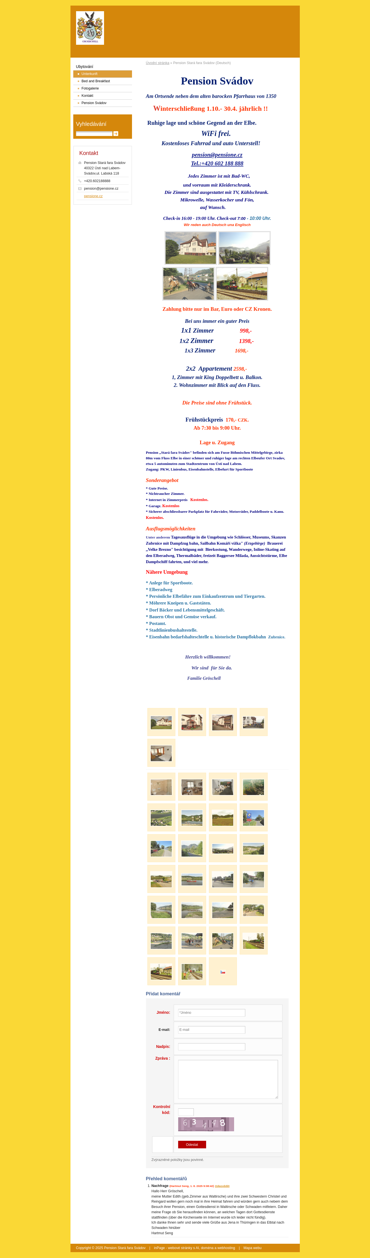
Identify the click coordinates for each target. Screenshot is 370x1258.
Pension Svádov (94, 103)
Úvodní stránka (157, 63)
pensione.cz (93, 196)
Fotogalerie (90, 88)
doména (207, 1248)
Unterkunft (90, 74)
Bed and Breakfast (96, 81)
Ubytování (84, 67)
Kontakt (87, 96)
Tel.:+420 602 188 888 (217, 163)
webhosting (226, 1248)
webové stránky (180, 1248)
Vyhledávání (91, 124)
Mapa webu (252, 1248)
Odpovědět (222, 1186)
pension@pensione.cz (217, 155)
